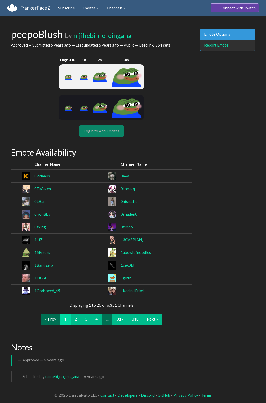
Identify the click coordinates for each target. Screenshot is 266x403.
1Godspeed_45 (47, 290)
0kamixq (128, 188)
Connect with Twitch (235, 8)
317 (120, 319)
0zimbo (127, 227)
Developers (127, 395)
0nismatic (129, 201)
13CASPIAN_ (132, 239)
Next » (152, 319)
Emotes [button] (91, 7)
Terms (206, 395)
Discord (148, 395)
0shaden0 (129, 214)
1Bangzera (43, 265)
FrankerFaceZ (35, 8)
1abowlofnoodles (136, 252)
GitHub (164, 395)
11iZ (38, 239)
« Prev (50, 319)
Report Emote (216, 45)
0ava (125, 176)
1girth (126, 278)
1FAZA (40, 278)
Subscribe (66, 7)
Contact (107, 395)
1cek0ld (127, 265)
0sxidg (40, 227)
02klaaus (42, 176)
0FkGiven (42, 188)
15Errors (42, 252)
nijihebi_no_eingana (102, 35)
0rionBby (42, 214)
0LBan (39, 201)
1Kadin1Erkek (133, 290)
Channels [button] (116, 7)
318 (135, 319)
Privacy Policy (185, 395)
